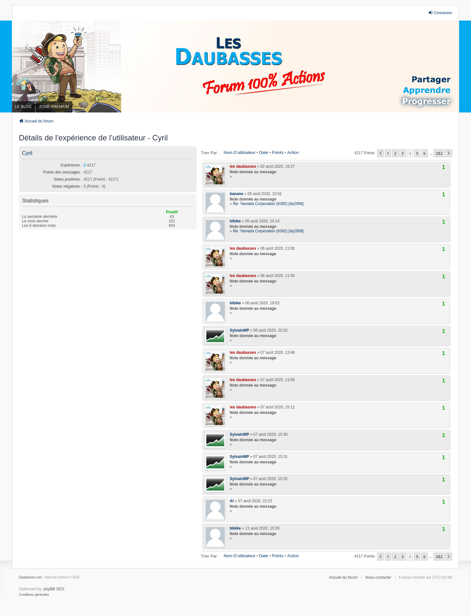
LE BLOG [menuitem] (23, 106)
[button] (380, 153)
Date (263, 152)
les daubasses (243, 166)
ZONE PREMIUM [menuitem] (54, 106)
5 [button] (417, 153)
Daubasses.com (30, 577)
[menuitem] (34, 595)
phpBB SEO (53, 589)
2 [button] (395, 153)
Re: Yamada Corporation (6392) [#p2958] (268, 203)
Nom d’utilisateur (239, 152)
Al (232, 501)
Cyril (27, 153)
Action (293, 152)
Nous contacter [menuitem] (378, 577)
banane (236, 194)
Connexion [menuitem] (440, 12)
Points (277, 152)
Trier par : (210, 152)
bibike (235, 221)
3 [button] (402, 153)
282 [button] (439, 153)
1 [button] (388, 153)
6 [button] (424, 153)
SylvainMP (239, 330)
